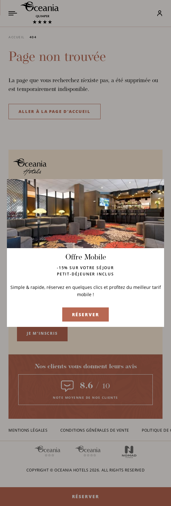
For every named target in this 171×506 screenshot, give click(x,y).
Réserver (85, 314)
